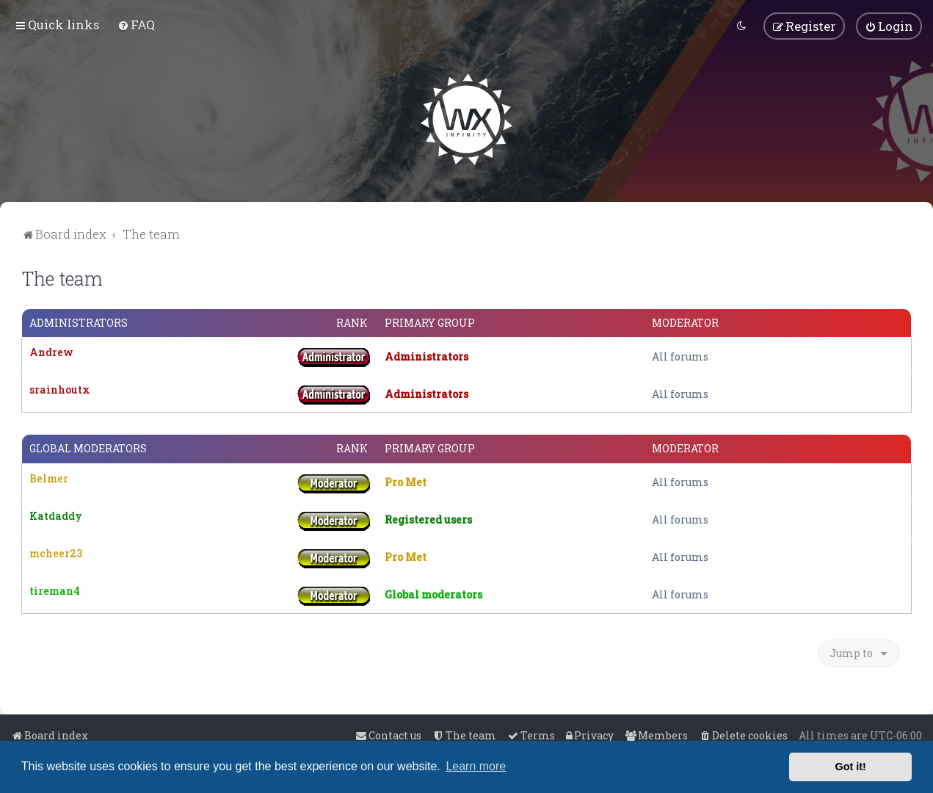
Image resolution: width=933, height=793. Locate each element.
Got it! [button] (850, 766)
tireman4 (54, 590)
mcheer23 (55, 553)
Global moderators (88, 448)
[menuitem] (136, 24)
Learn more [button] (476, 766)
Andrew (51, 352)
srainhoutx (59, 389)
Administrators (78, 323)
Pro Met (405, 482)
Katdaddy (55, 515)
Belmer (48, 478)
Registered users (428, 519)
